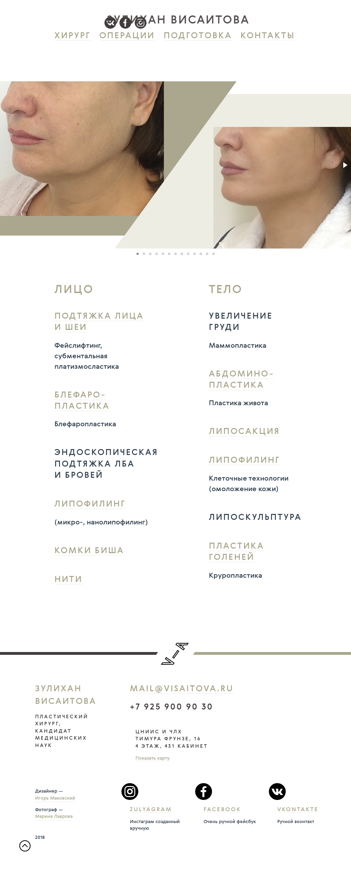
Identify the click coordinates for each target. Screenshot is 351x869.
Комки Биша (89, 551)
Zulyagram (151, 810)
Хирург (72, 36)
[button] (344, 165)
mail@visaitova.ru (182, 689)
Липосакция (244, 432)
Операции (127, 36)
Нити (68, 580)
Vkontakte (298, 810)
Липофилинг (90, 504)
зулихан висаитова (178, 20)
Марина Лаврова (54, 816)
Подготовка (198, 36)
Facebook (222, 810)
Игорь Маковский (55, 798)
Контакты (267, 36)
